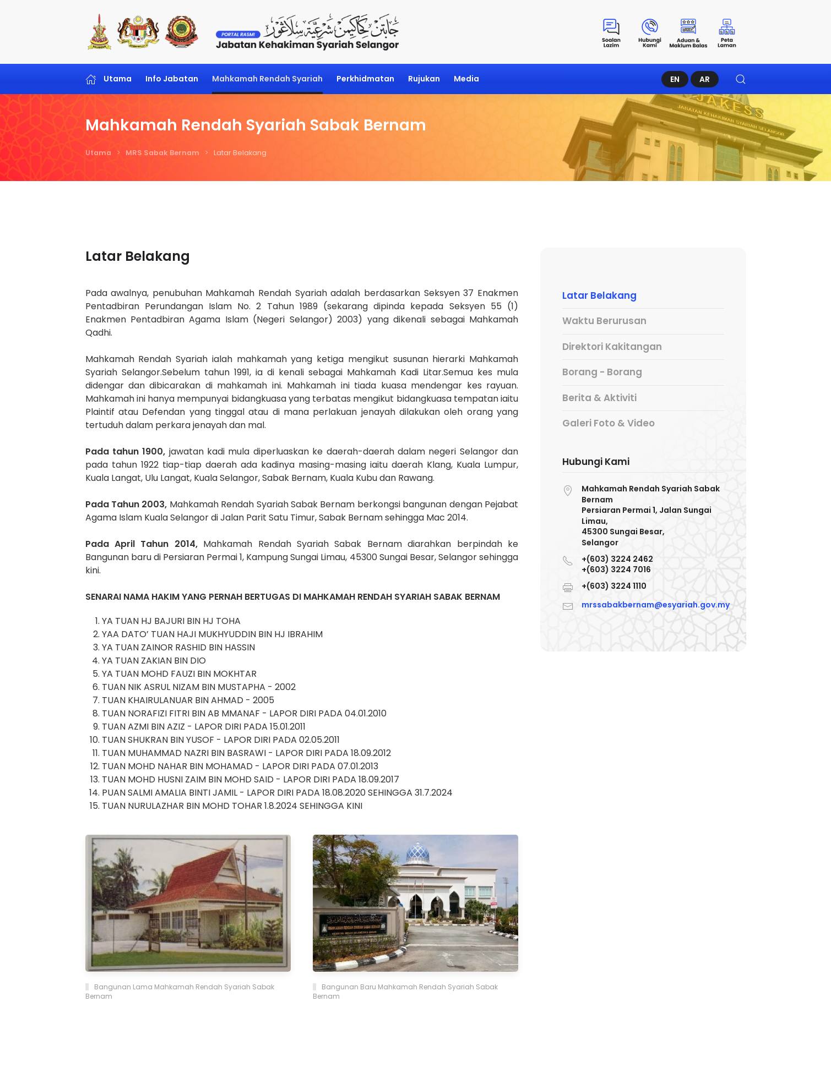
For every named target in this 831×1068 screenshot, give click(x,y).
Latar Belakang (599, 295)
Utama (108, 79)
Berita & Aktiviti (599, 397)
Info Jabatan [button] (171, 78)
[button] (740, 79)
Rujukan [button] (424, 78)
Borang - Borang (602, 372)
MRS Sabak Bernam (162, 152)
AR (704, 79)
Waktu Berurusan (604, 320)
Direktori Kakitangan (612, 346)
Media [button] (466, 78)
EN (675, 79)
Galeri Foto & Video (608, 423)
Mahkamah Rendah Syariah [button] (267, 78)
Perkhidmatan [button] (365, 78)
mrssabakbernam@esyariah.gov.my (655, 603)
